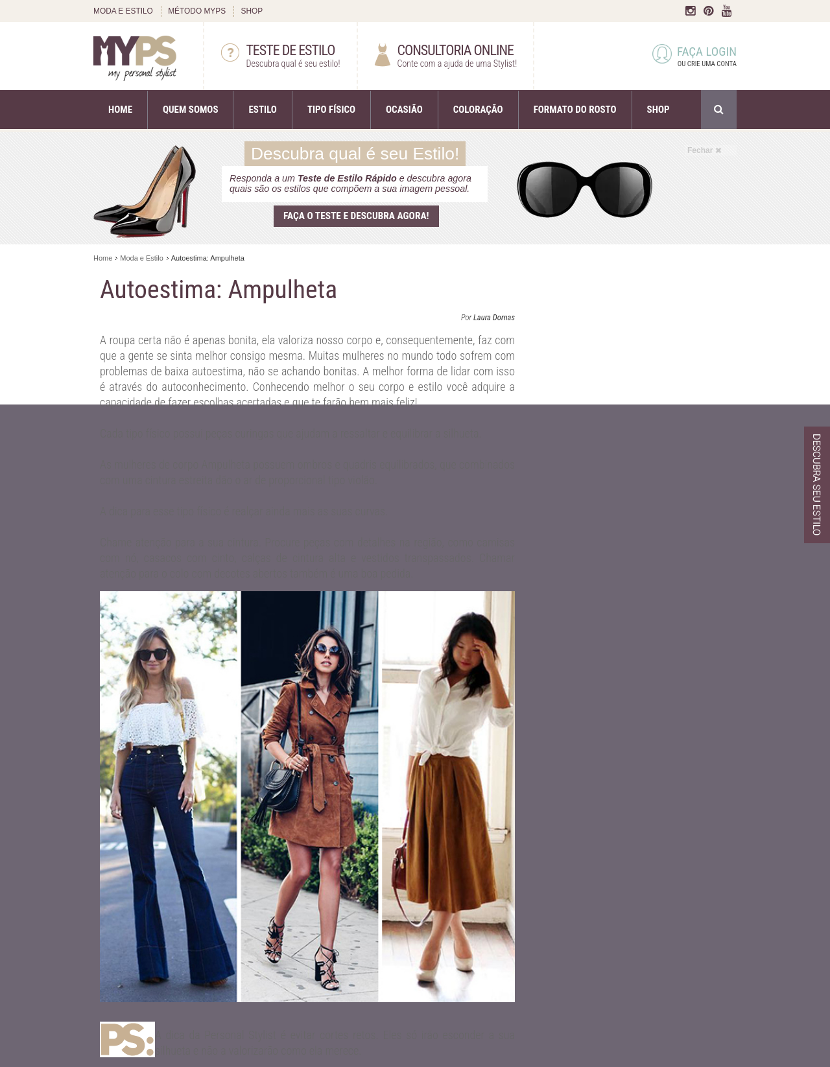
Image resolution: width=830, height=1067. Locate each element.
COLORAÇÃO (478, 109)
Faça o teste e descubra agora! (356, 216)
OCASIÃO (404, 109)
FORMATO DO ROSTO (575, 109)
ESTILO (262, 109)
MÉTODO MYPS (197, 11)
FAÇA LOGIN (694, 57)
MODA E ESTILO (123, 11)
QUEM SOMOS (190, 109)
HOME (120, 109)
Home (102, 258)
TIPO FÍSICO (331, 109)
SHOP (252, 11)
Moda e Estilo (141, 258)
